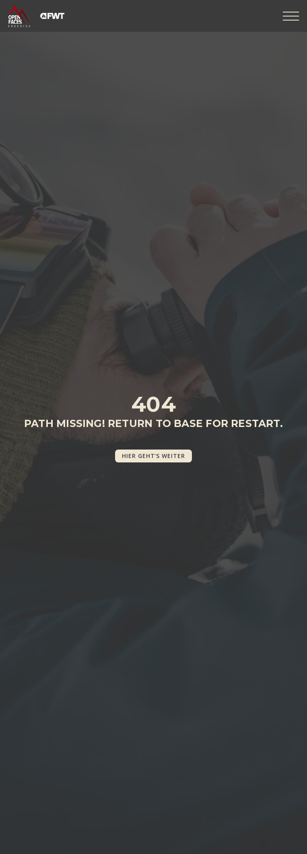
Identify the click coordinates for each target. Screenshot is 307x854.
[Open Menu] (291, 16)
